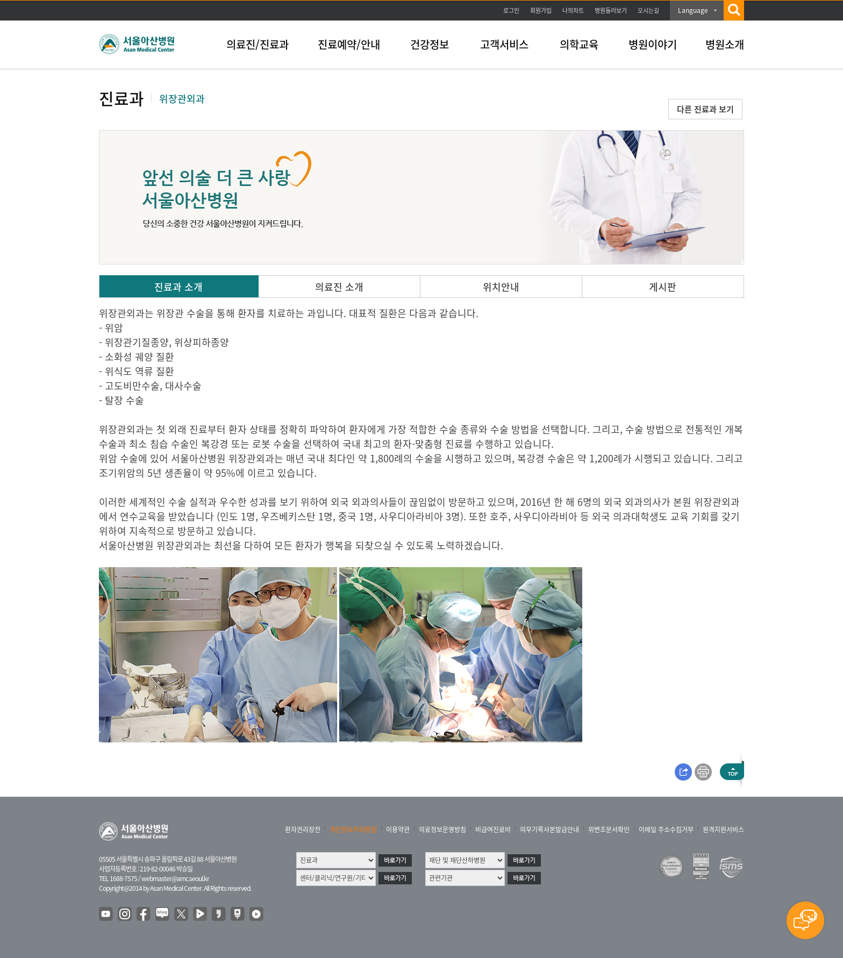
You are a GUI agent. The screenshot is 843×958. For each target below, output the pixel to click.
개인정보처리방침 (353, 829)
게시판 (662, 287)
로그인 (511, 10)
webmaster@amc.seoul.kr (175, 878)
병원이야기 (652, 44)
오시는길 (648, 10)
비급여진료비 (493, 829)
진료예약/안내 (349, 44)
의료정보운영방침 (442, 829)
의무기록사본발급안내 (549, 829)
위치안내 (501, 287)
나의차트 (573, 10)
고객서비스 (504, 44)
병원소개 (724, 44)
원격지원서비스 (723, 829)
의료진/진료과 (257, 44)
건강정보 (429, 44)
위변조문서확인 (609, 829)
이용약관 (398, 829)
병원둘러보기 (611, 10)
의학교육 (579, 44)
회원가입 (541, 10)
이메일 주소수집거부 (666, 829)
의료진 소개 (339, 287)
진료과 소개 (178, 287)
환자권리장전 (302, 829)
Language (693, 10)
